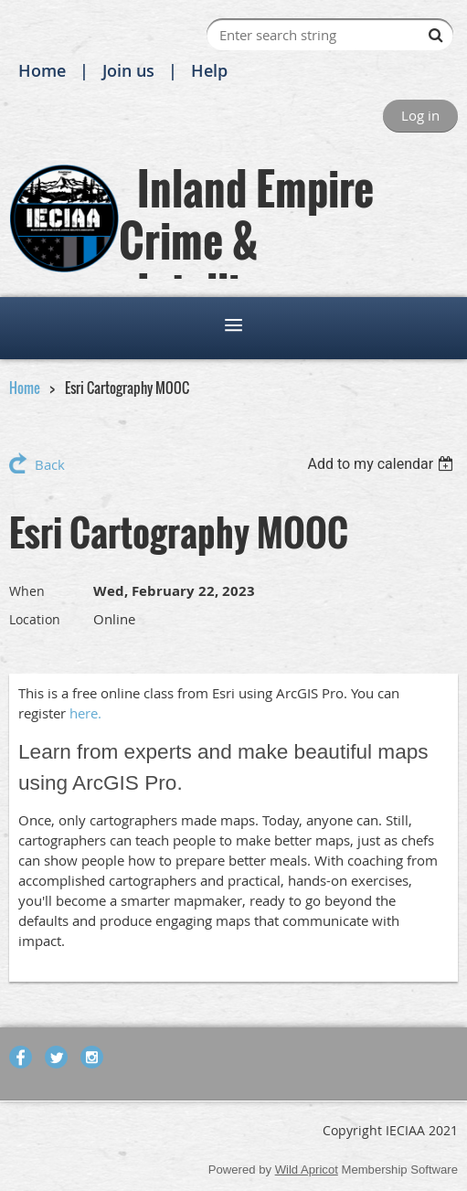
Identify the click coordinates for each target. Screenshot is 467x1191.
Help (209, 70)
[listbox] (382, 463)
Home (42, 70)
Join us (128, 70)
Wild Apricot (306, 1169)
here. (85, 713)
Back (50, 464)
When (27, 591)
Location (34, 619)
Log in (420, 115)
